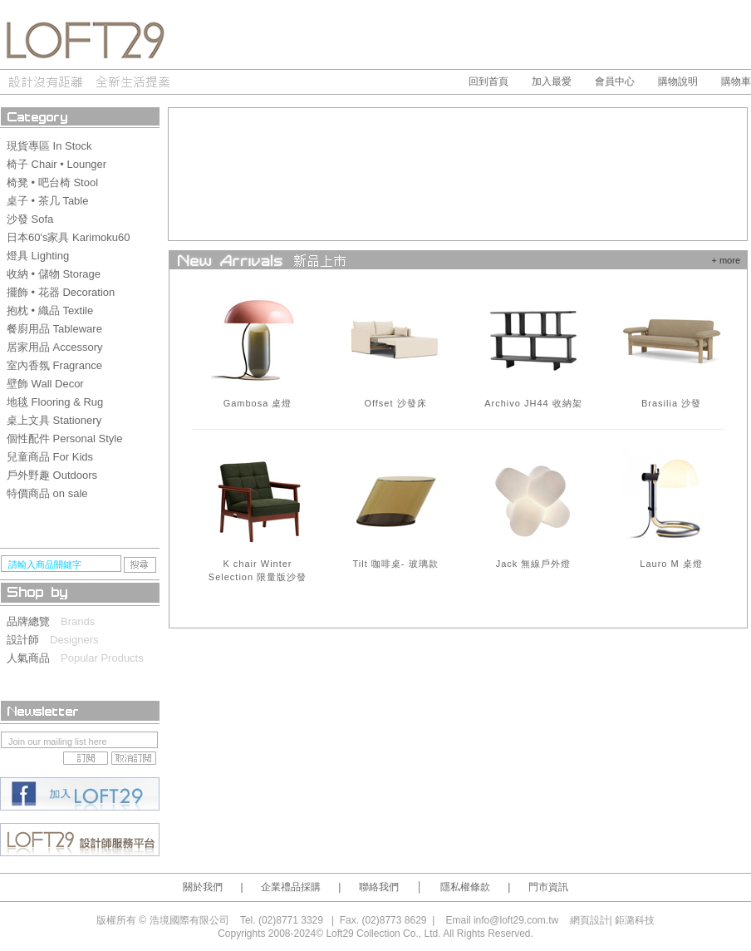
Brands (78, 621)
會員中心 (615, 81)
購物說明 (678, 81)
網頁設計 (590, 920)
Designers (74, 639)
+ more (725, 260)
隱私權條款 (465, 887)
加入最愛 (552, 81)
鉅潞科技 (635, 920)
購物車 (736, 81)
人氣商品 (34, 658)
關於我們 (203, 887)
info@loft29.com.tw (516, 920)
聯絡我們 (379, 887)
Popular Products (102, 658)
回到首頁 (488, 81)
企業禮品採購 (291, 887)
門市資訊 (548, 887)
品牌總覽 (34, 621)
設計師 (28, 639)
